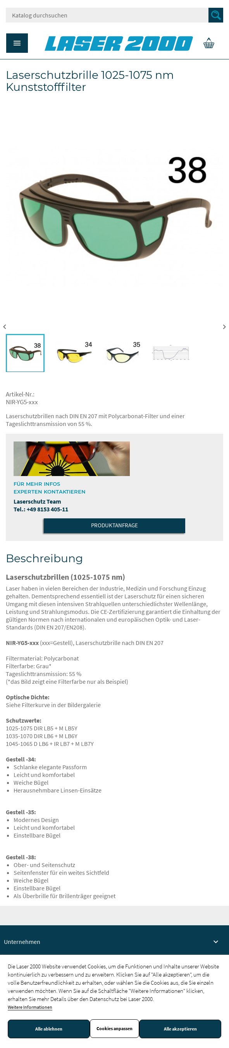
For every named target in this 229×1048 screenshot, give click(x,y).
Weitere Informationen (30, 1007)
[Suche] (114, 15)
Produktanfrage (114, 525)
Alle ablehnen (48, 1029)
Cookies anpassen (114, 1028)
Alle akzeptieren (180, 1029)
